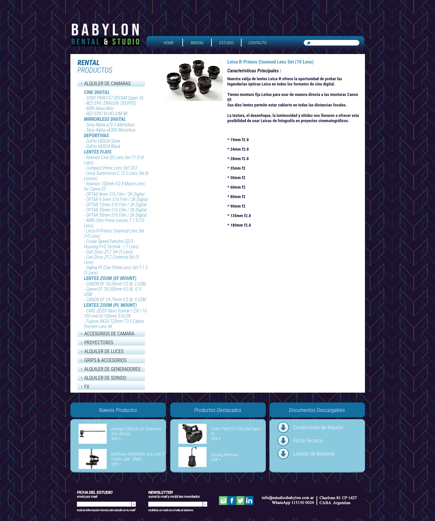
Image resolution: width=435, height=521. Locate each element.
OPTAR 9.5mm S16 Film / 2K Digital (117, 199)
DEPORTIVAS (96, 136)
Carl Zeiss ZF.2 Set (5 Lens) (109, 251)
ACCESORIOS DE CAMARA (109, 334)
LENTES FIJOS (98, 152)
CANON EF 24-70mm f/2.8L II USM (116, 299)
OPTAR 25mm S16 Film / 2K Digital (116, 210)
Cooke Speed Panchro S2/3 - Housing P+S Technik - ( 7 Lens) (111, 244)
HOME (169, 42)
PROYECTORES (98, 342)
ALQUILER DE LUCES (104, 351)
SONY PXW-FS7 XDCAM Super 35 (114, 98)
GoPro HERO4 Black (103, 146)
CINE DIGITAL (97, 92)
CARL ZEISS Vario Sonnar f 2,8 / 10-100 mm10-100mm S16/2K (116, 313)
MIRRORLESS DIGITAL (105, 119)
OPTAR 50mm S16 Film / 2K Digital (116, 215)
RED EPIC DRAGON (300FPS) (111, 103)
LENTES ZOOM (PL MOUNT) (110, 305)
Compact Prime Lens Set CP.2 (111, 168)
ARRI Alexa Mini (99, 108)
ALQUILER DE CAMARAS (107, 83)
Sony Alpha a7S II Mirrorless (110, 124)
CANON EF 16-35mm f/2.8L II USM (116, 284)
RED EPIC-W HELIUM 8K (107, 113)
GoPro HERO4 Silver (103, 141)
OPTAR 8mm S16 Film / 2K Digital (115, 194)
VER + (116, 438)
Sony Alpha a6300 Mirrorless (111, 130)
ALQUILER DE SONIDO (105, 378)
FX (86, 387)
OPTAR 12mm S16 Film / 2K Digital (116, 204)
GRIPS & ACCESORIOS (105, 360)
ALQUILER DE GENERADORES (112, 369)
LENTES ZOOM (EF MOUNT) (110, 278)
